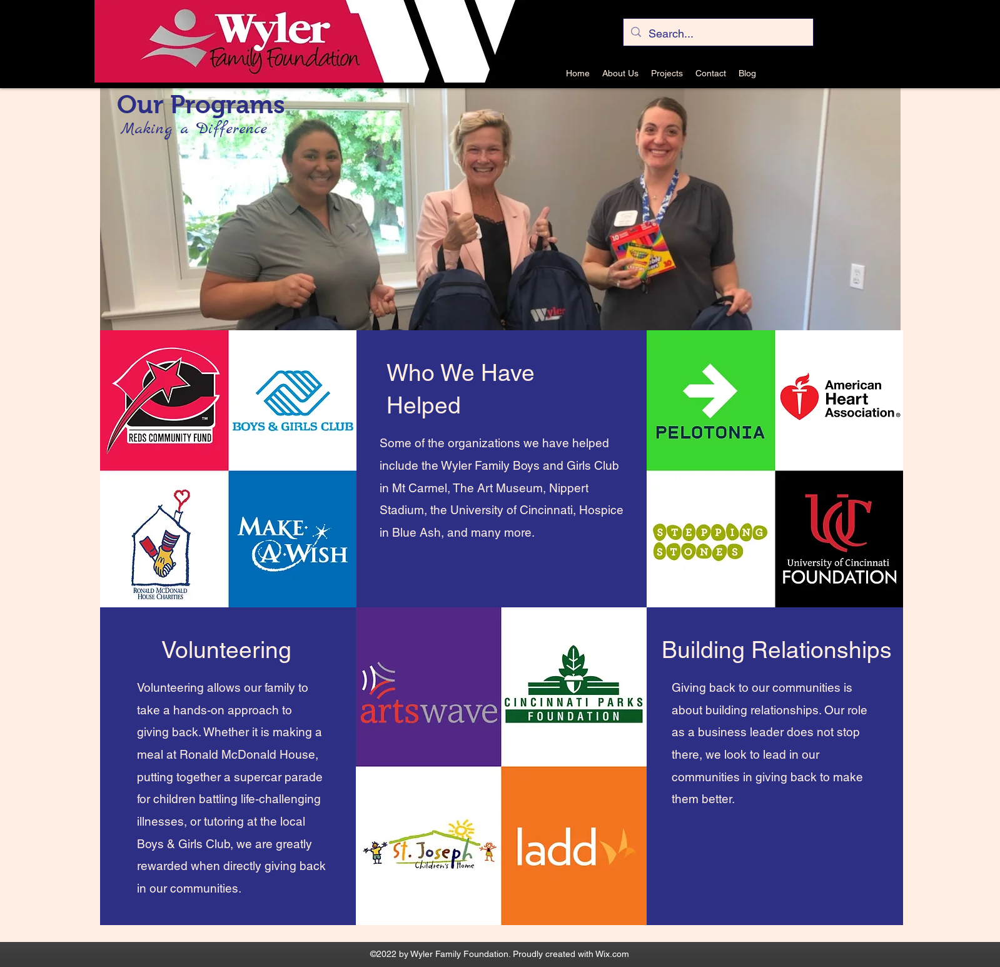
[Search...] (718, 34)
